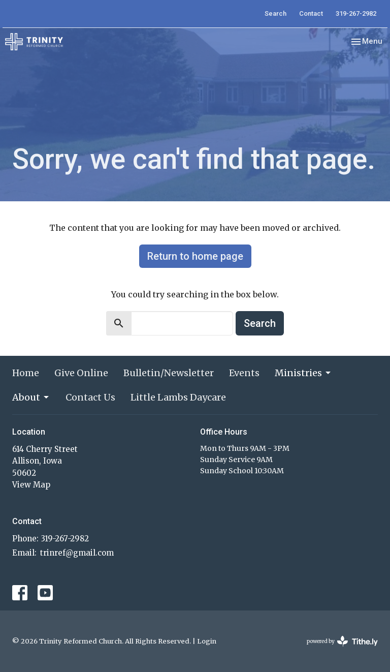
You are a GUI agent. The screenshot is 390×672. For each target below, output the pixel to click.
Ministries (303, 373)
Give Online (81, 373)
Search (275, 13)
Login (206, 641)
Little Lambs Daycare (178, 397)
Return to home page (195, 256)
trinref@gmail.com (77, 553)
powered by (342, 641)
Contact (311, 13)
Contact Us (90, 397)
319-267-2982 (356, 13)
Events (244, 373)
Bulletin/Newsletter (168, 373)
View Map (31, 485)
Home (25, 373)
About (31, 397)
